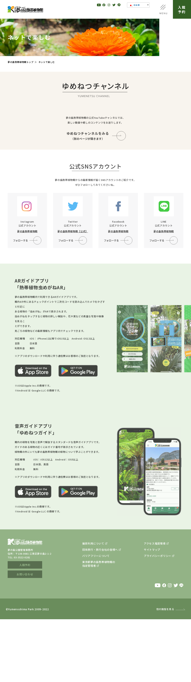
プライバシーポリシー (157, 618)
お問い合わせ (25, 637)
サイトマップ (152, 612)
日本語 (134, 5)
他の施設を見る (165, 672)
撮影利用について (93, 606)
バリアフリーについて (96, 618)
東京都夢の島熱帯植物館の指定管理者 (98, 626)
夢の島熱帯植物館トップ (21, 62)
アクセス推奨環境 (155, 606)
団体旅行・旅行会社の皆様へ (100, 612)
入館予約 (182, 9)
